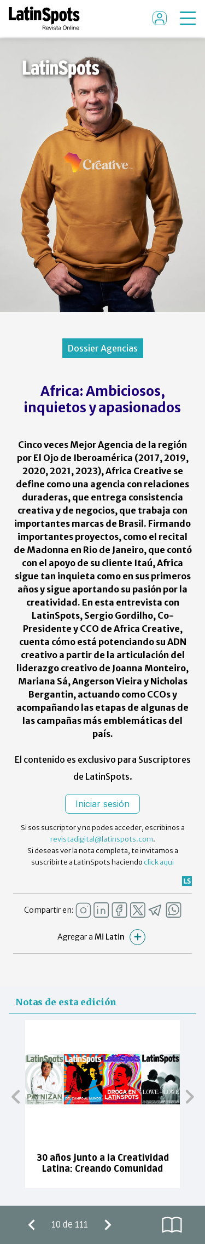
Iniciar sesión (102, 803)
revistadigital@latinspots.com (101, 839)
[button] (15, 1096)
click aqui (159, 862)
